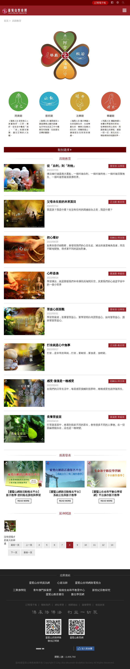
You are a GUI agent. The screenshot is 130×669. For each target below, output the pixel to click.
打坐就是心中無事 (58, 345)
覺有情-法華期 (117, 166)
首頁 (6, 20)
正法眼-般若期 (117, 202)
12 (103, 545)
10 (85, 545)
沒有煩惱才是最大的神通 (9, 540)
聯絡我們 (45, 604)
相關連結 (72, 604)
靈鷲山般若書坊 (55, 594)
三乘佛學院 (19, 590)
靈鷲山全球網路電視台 (88, 582)
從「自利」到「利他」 (61, 165)
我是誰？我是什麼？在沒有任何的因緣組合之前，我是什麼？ (80, 209)
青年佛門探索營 (42, 590)
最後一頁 (28, 552)
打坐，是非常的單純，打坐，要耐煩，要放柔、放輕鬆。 (77, 353)
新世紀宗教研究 (101, 590)
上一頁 (29, 545)
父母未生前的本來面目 (61, 201)
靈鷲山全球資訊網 (39, 582)
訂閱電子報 (100, 2)
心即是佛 (53, 273)
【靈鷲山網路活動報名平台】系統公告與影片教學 (65, 496)
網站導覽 (59, 604)
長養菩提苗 (54, 416)
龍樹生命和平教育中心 (72, 590)
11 (94, 545)
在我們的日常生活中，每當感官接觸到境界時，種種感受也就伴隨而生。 (86, 388)
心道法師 (62, 582)
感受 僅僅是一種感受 (60, 381)
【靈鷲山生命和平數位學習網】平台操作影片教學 (106, 496)
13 (112, 545)
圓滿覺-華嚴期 (117, 273)
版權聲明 (86, 604)
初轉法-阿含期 (117, 238)
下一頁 (14, 552)
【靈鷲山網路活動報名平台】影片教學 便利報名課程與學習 (23, 496)
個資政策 (100, 604)
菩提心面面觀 (55, 309)
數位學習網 (77, 594)
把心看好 (53, 237)
